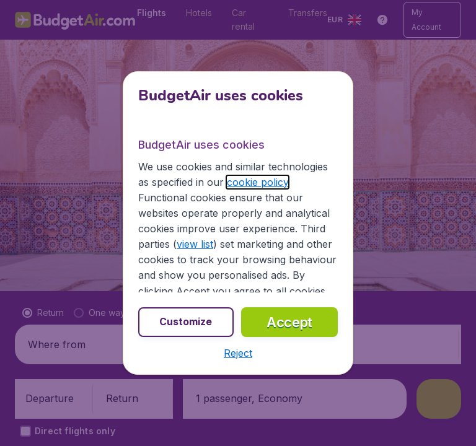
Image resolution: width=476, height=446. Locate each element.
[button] (238, 353)
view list (195, 244)
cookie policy (257, 182)
